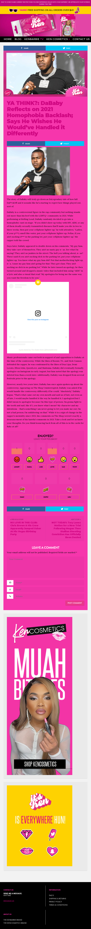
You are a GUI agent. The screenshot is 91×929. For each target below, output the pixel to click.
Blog (18, 38)
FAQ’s (51, 895)
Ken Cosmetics (57, 38)
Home (8, 38)
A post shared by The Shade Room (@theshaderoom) (38, 350)
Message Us (8, 901)
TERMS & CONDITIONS (58, 905)
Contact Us (81, 38)
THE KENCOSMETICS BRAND (15, 923)
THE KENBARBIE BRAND (12, 920)
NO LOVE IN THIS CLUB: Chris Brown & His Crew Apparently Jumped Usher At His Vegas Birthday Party (25, 528)
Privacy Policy (55, 901)
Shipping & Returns (57, 898)
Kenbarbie (34, 38)
